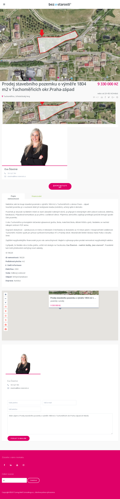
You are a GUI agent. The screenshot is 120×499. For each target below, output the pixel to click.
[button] (4, 45)
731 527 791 (14, 385)
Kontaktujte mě (60, 186)
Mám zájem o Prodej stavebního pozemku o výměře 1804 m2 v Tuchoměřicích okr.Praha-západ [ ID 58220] (60, 423)
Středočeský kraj (22, 96)
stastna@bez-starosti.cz (19, 388)
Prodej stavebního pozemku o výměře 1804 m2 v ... (73, 298)
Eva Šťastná (10, 169)
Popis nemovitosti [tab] (13, 197)
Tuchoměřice (8, 96)
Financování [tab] (36, 196)
